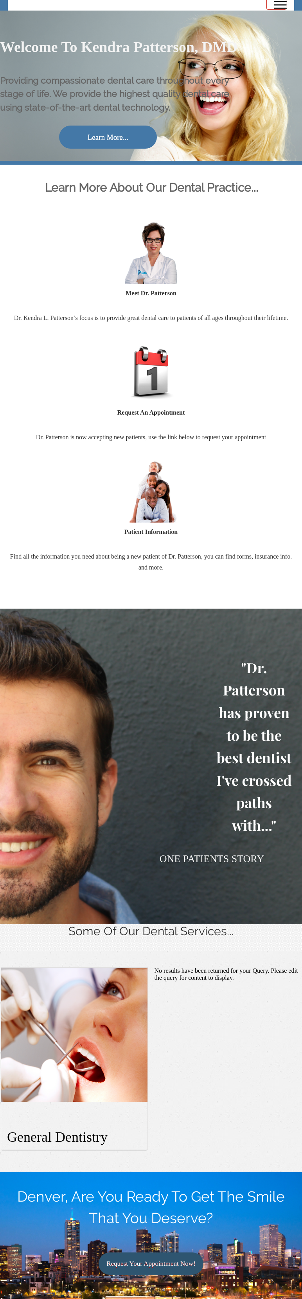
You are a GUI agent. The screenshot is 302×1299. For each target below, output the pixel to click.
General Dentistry (57, 1137)
